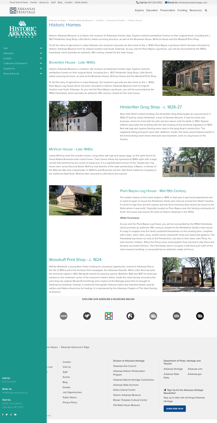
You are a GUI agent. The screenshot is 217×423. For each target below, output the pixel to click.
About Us (44, 2)
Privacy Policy (70, 402)
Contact (68, 2)
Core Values (51, 347)
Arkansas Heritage (57, 20)
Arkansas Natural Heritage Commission (133, 379)
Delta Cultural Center (124, 389)
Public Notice (81, 2)
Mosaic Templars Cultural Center (130, 400)
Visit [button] (23, 48)
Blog (60, 2)
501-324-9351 (9, 381)
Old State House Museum (126, 405)
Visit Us (67, 367)
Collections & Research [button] (23, 63)
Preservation (167, 10)
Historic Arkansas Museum (81, 20)
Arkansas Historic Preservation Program (129, 373)
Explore (139, 10)
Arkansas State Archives (125, 384)
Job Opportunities (72, 392)
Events (33, 2)
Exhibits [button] (23, 58)
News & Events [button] (23, 73)
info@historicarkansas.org (15, 392)
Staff (53, 2)
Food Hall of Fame (19, 2)
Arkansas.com (195, 368)
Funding (182, 10)
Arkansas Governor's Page (75, 347)
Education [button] (23, 53)
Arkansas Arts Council (124, 366)
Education (152, 10)
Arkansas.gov (195, 374)
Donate (66, 387)
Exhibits (100, 20)
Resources (196, 10)
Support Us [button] (23, 68)
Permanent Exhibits (116, 20)
